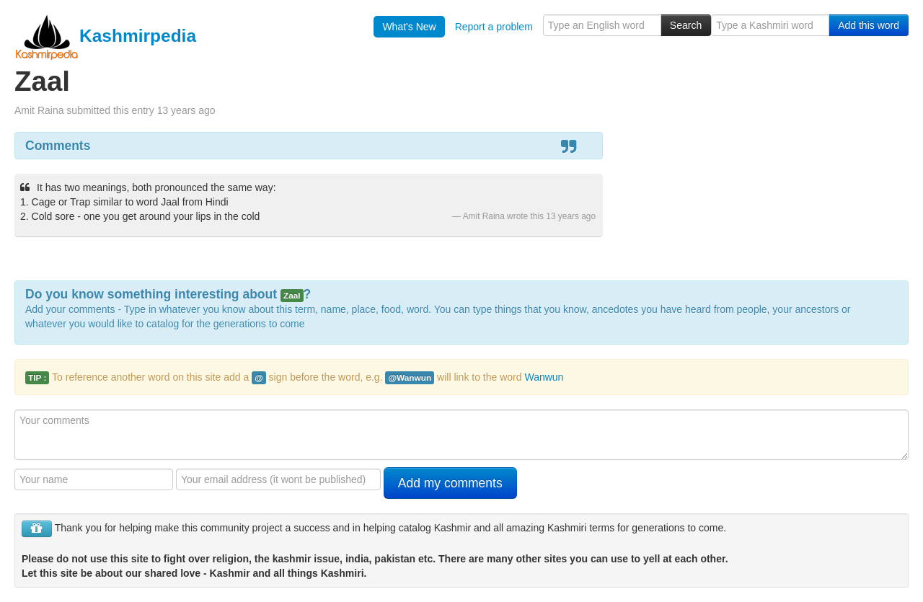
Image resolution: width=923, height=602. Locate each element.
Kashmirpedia (105, 35)
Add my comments (450, 483)
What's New (409, 26)
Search (686, 25)
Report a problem (494, 26)
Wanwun (543, 377)
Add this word (868, 25)
